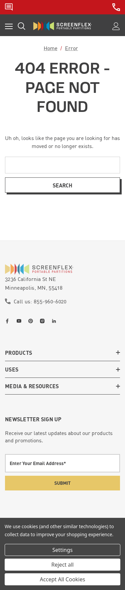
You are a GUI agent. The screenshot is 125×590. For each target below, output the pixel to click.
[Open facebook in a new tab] (8, 321)
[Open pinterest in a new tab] (32, 321)
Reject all (62, 564)
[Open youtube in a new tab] (20, 321)
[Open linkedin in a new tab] (55, 321)
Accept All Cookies (62, 579)
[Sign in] (116, 26)
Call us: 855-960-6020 (40, 301)
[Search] (21, 26)
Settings (62, 550)
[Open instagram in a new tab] (43, 321)
